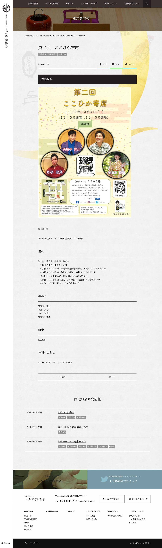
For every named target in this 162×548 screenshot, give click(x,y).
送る (117, 64)
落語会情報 (33, 4)
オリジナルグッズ (89, 4)
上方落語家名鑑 (52, 511)
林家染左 (82, 447)
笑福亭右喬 (81, 417)
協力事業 (27, 529)
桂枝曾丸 (62, 447)
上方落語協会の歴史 (137, 519)
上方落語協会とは (131, 4)
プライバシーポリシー (31, 543)
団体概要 (132, 523)
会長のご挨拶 (134, 516)
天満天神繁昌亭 (111, 499)
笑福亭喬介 (52, 54)
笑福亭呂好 (92, 447)
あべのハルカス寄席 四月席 (72, 441)
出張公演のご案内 (115, 516)
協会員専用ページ (138, 499)
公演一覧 (27, 516)
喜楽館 (27, 523)
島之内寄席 (28, 526)
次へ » (112, 377)
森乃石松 (62, 432)
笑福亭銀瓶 (102, 447)
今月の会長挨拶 (52, 4)
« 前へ (63, 377)
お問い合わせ (110, 4)
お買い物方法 (91, 519)
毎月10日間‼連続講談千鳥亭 (73, 427)
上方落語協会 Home (31, 36)
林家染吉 (42, 54)
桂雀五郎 (71, 417)
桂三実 (112, 447)
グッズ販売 (90, 516)
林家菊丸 (62, 417)
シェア (105, 64)
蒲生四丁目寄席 (66, 412)
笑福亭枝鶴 (72, 447)
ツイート (132, 64)
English (7, 543)
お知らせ (70, 4)
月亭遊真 (62, 54)
